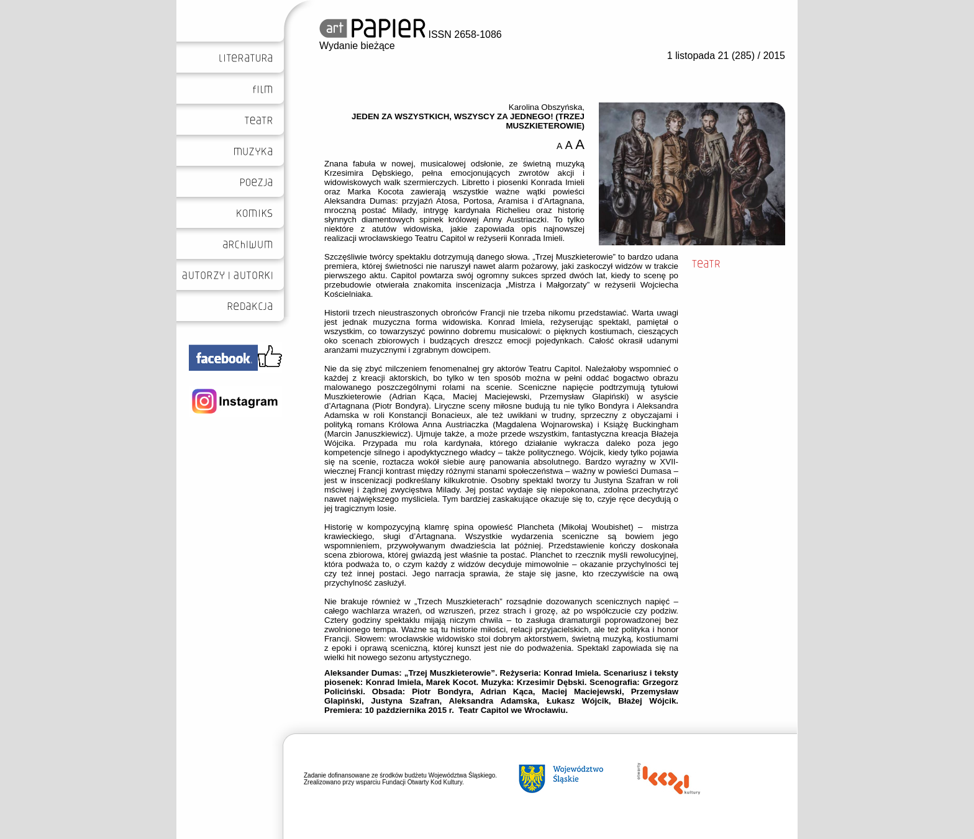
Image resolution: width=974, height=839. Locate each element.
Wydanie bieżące (357, 45)
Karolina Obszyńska (546, 107)
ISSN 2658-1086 (410, 34)
